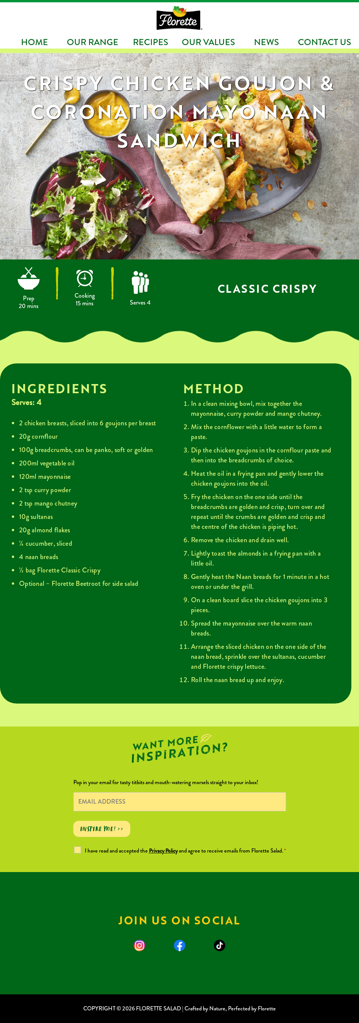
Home (34, 42)
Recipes (150, 42)
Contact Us (324, 42)
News (266, 42)
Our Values (208, 42)
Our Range (92, 42)
